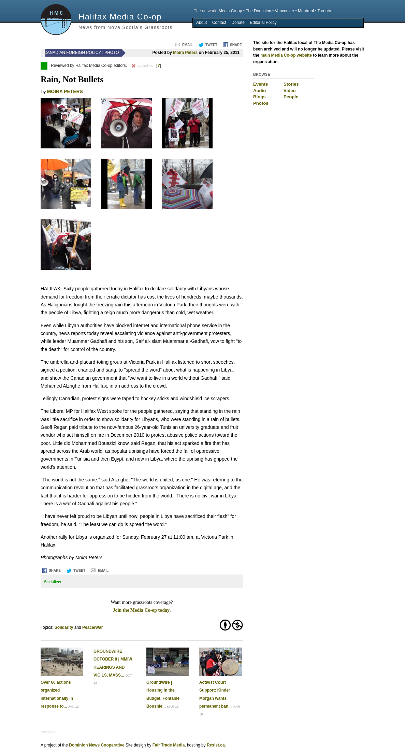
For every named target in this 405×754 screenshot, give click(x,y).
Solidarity (64, 627)
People (291, 96)
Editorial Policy (263, 22)
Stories (291, 84)
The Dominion (258, 11)
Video (290, 90)
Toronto (324, 11)
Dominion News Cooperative (96, 745)
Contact (219, 22)
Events (260, 84)
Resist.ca (216, 745)
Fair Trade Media (169, 745)
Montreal (306, 11)
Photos (261, 103)
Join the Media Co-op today (141, 610)
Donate (238, 22)
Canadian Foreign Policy (72, 52)
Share (236, 45)
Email (187, 45)
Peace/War (92, 627)
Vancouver (284, 11)
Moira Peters (185, 52)
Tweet (211, 45)
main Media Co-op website (286, 55)
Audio (259, 90)
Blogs (259, 96)
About (201, 22)
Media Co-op (230, 11)
